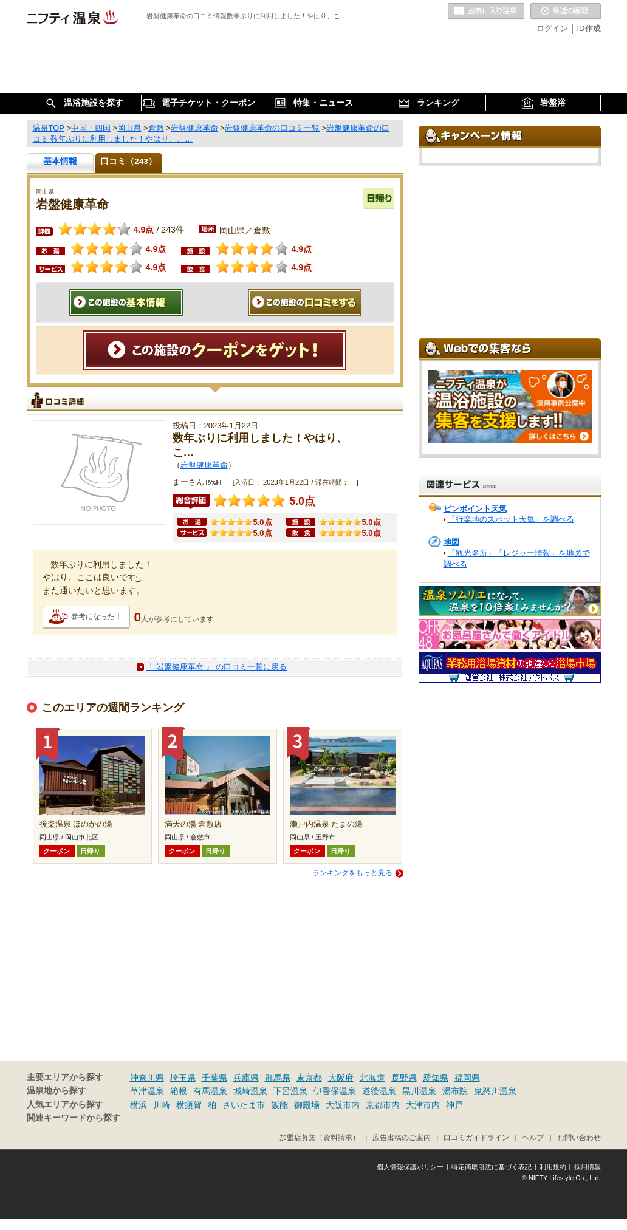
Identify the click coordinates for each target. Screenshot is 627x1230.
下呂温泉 (290, 1091)
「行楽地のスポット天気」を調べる (511, 519)
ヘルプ (533, 1137)
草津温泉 (147, 1091)
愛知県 (435, 1077)
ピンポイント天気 (475, 508)
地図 (451, 542)
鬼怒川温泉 (495, 1091)
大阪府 (341, 1077)
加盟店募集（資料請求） (319, 1137)
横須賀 (189, 1105)
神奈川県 (147, 1077)
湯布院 (455, 1091)
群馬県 (277, 1077)
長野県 (404, 1077)
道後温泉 (379, 1091)
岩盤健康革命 (204, 465)
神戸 (454, 1105)
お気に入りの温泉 (486, 11)
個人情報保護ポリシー (410, 1166)
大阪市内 (343, 1105)
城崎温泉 (250, 1091)
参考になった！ (96, 616)
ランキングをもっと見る (352, 873)
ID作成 (589, 28)
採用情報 (587, 1166)
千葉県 (214, 1077)
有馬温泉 (210, 1091)
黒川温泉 (419, 1091)
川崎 (161, 1105)
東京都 (309, 1077)
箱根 (178, 1091)
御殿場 (307, 1105)
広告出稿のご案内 (401, 1137)
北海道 (372, 1077)
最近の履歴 (565, 11)
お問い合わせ (579, 1137)
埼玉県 (183, 1077)
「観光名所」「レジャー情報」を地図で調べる (517, 558)
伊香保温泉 (335, 1091)
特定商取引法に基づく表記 (491, 1166)
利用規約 (553, 1166)
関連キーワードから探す (73, 1117)
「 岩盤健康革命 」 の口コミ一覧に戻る (216, 666)
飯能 (279, 1105)
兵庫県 (246, 1077)
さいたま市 (243, 1105)
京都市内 (383, 1105)
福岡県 (467, 1077)
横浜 (138, 1105)
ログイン (552, 28)
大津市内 (423, 1105)
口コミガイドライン (476, 1137)
